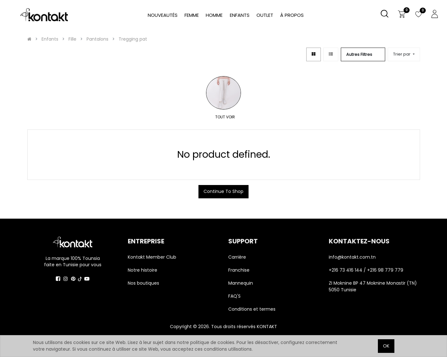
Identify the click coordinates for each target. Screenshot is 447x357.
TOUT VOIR (220, 117)
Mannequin (241, 283)
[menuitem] (292, 15)
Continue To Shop (223, 191)
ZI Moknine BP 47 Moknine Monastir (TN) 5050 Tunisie (373, 286)
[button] (404, 54)
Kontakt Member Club (152, 257)
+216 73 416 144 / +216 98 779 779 (366, 270)
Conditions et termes (251, 309)
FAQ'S (234, 296)
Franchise (238, 270)
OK (386, 346)
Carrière (237, 257)
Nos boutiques (143, 283)
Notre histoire (142, 270)
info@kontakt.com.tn (353, 257)
